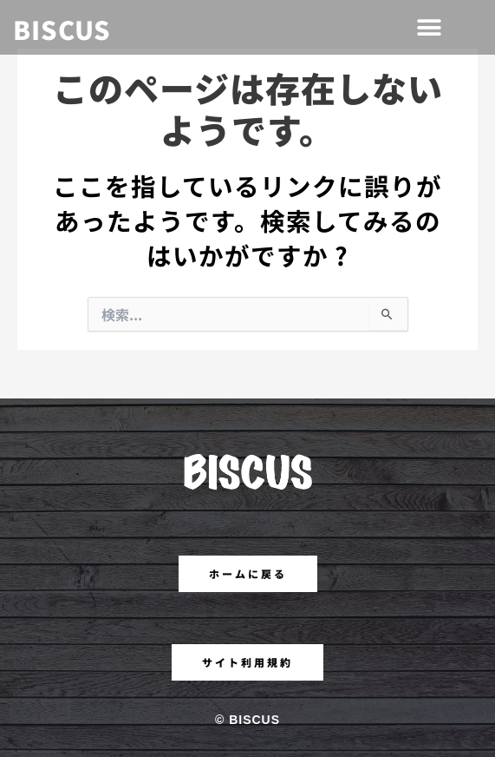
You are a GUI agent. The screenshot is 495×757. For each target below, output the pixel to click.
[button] (430, 27)
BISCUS (62, 28)
